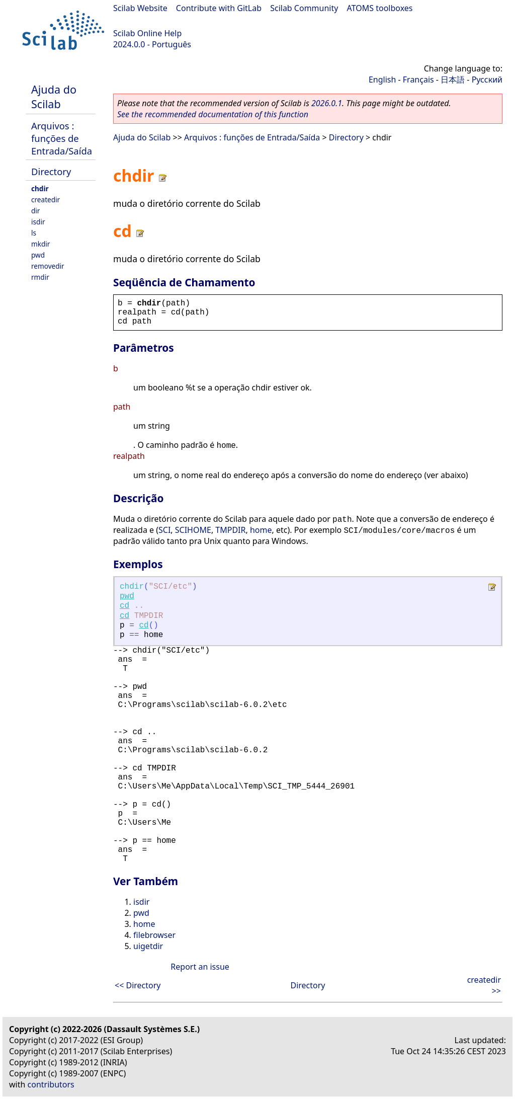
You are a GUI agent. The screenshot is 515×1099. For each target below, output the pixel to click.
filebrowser (154, 934)
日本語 (453, 79)
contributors (51, 1084)
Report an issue (199, 966)
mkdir (40, 244)
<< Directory (138, 985)
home (261, 529)
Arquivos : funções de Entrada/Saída (61, 138)
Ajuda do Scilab (53, 96)
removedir (47, 266)
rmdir (40, 277)
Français (418, 79)
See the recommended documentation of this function (212, 114)
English (382, 79)
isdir (38, 221)
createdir (45, 199)
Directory (51, 171)
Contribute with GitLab (219, 8)
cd (124, 605)
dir (35, 210)
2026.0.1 (326, 103)
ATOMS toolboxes (380, 8)
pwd (38, 255)
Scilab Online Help (147, 33)
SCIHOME (193, 529)
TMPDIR (230, 529)
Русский (487, 79)
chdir (40, 188)
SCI (164, 529)
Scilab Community (304, 8)
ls (33, 233)
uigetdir (148, 946)
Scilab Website (140, 8)
